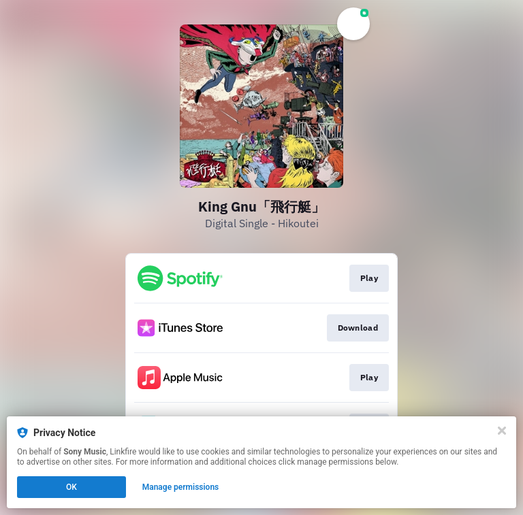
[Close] (502, 431)
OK (71, 487)
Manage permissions (180, 487)
